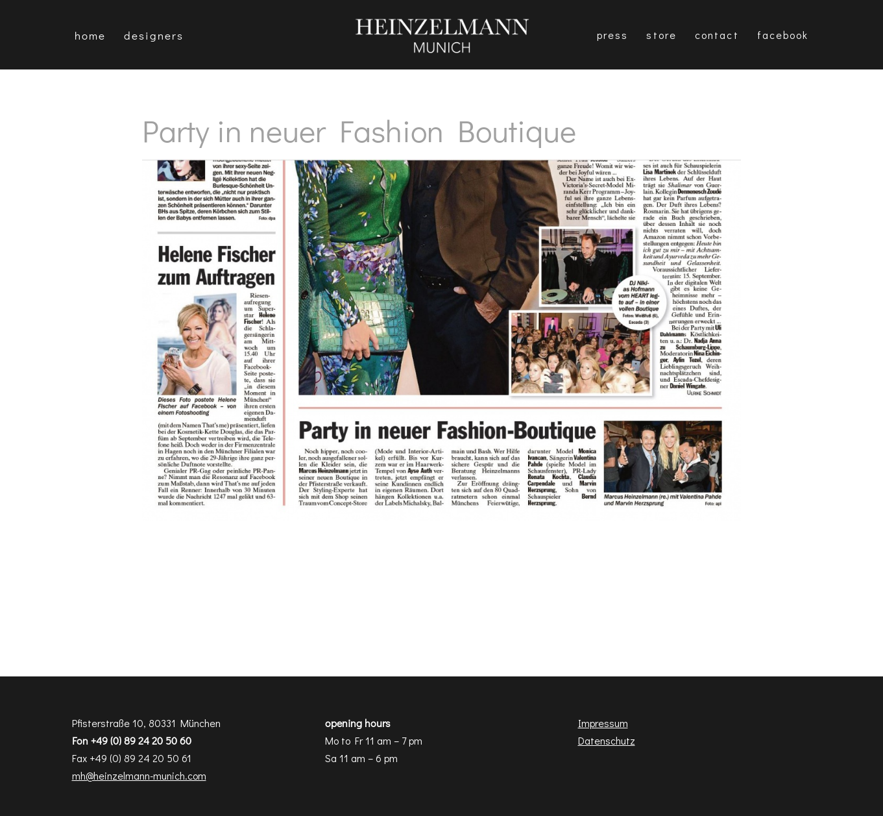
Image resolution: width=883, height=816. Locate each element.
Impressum (603, 723)
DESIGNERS (154, 35)
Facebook (783, 35)
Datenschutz (606, 740)
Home (90, 35)
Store (661, 35)
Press (613, 35)
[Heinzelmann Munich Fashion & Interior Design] (442, 35)
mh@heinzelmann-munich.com (139, 775)
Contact (717, 35)
